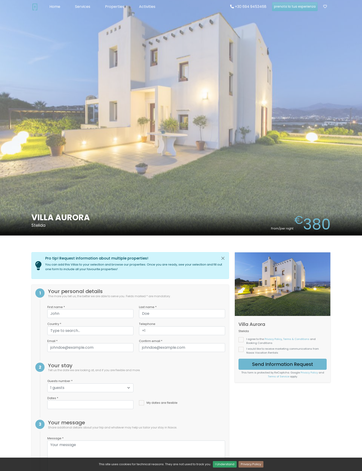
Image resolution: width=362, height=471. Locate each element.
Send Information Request (282, 364)
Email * (52, 341)
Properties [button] (114, 6)
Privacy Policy (251, 464)
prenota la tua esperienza (295, 6)
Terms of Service (278, 376)
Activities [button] (147, 6)
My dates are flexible (162, 403)
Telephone (147, 324)
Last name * (148, 307)
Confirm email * (150, 341)
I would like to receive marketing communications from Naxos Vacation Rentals (282, 351)
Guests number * (59, 381)
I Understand (224, 464)
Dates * (52, 398)
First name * (56, 307)
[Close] (223, 258)
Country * (54, 324)
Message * (55, 438)
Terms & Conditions (296, 339)
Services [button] (82, 6)
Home (54, 6)
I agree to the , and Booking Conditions (281, 341)
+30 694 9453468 (248, 6)
